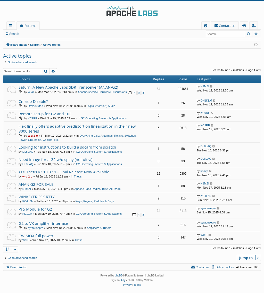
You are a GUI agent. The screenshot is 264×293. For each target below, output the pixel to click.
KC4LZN (27, 201)
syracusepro (208, 208)
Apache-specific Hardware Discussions (102, 92)
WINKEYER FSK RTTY (37, 196)
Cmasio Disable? (33, 101)
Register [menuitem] (255, 26)
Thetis (78, 176)
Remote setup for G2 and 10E (45, 113)
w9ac (31, 92)
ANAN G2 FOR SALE (36, 184)
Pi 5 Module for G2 (35, 209)
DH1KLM (206, 100)
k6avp (204, 171)
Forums (30, 25)
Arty (123, 280)
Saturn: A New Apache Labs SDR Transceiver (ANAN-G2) (68, 87)
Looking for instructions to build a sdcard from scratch (67, 147)
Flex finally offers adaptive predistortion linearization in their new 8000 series (77, 129)
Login (30, 34)
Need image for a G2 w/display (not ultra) (55, 159)
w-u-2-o (33, 135)
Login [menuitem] (245, 26)
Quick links (12, 26)
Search (14, 34)
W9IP (25, 240)
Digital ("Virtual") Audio (101, 105)
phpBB (118, 275)
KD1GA (27, 213)
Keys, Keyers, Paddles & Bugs (95, 201)
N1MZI (205, 86)
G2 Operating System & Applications (104, 118)
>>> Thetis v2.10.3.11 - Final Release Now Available (64, 171)
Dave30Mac (35, 105)
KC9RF (32, 118)
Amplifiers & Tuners (99, 227)
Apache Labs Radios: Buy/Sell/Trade (97, 188)
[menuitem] (206, 26)
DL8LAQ (27, 151)
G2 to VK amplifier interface (43, 223)
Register (47, 34)
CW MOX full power (36, 235)
